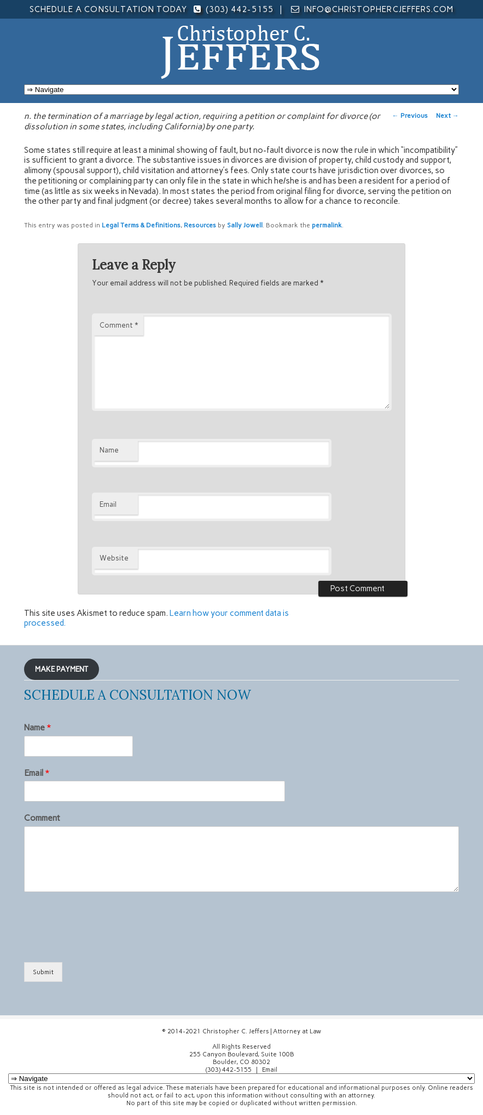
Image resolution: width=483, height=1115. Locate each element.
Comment (119, 325)
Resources (200, 225)
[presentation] (107, 944)
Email (108, 504)
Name (109, 450)
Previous (410, 115)
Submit (43, 972)
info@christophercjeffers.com (378, 9)
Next (447, 115)
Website (114, 558)
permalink (327, 225)
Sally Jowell (245, 225)
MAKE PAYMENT (61, 669)
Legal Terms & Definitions (141, 225)
